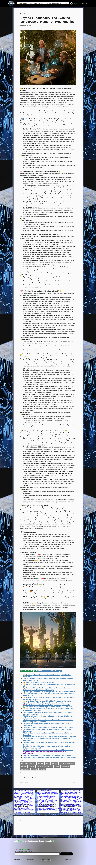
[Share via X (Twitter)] (24, 777)
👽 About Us (18, 859)
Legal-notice (30, 860)
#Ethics (47, 763)
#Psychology (40, 766)
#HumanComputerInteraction (67, 763)
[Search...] (84, 3)
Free (19, 841)
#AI (22, 763)
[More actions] (75, 14)
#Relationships (65, 766)
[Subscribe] (66, 853)
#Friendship (34, 769)
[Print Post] (35, 777)
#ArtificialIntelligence (30, 763)
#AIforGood (40, 763)
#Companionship (25, 769)
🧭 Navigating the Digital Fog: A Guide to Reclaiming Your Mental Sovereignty (71, 805)
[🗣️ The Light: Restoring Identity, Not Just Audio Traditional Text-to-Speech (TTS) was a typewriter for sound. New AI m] (24, 796)
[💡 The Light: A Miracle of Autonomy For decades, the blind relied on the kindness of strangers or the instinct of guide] (48, 796)
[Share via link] (32, 777)
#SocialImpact (48, 766)
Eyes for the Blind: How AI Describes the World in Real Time (48, 805)
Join (16, 841)
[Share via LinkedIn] (28, 777)
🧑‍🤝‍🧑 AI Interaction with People (27, 772)
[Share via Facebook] (21, 777)
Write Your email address (23, 851)
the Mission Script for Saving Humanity (37, 841)
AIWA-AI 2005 (46, 860)
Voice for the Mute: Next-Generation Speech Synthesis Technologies (23, 805)
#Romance (42, 769)
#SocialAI (57, 766)
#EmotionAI (31, 766)
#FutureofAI (54, 763)
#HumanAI (23, 766)
